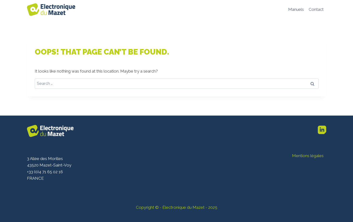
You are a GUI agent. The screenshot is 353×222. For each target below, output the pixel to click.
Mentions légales (308, 155)
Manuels (296, 9)
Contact (316, 9)
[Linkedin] (322, 130)
